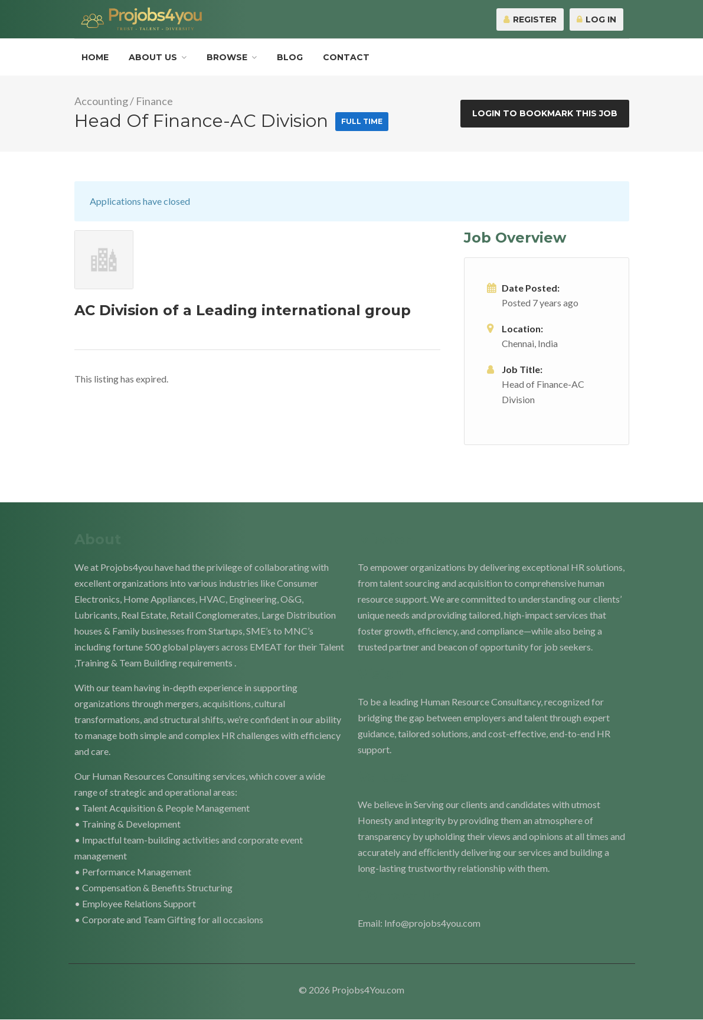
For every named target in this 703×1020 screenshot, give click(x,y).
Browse (227, 57)
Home (95, 57)
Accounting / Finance (123, 100)
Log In (596, 19)
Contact (346, 57)
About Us (153, 57)
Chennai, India (530, 343)
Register (530, 19)
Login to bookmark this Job (544, 113)
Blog (290, 57)
